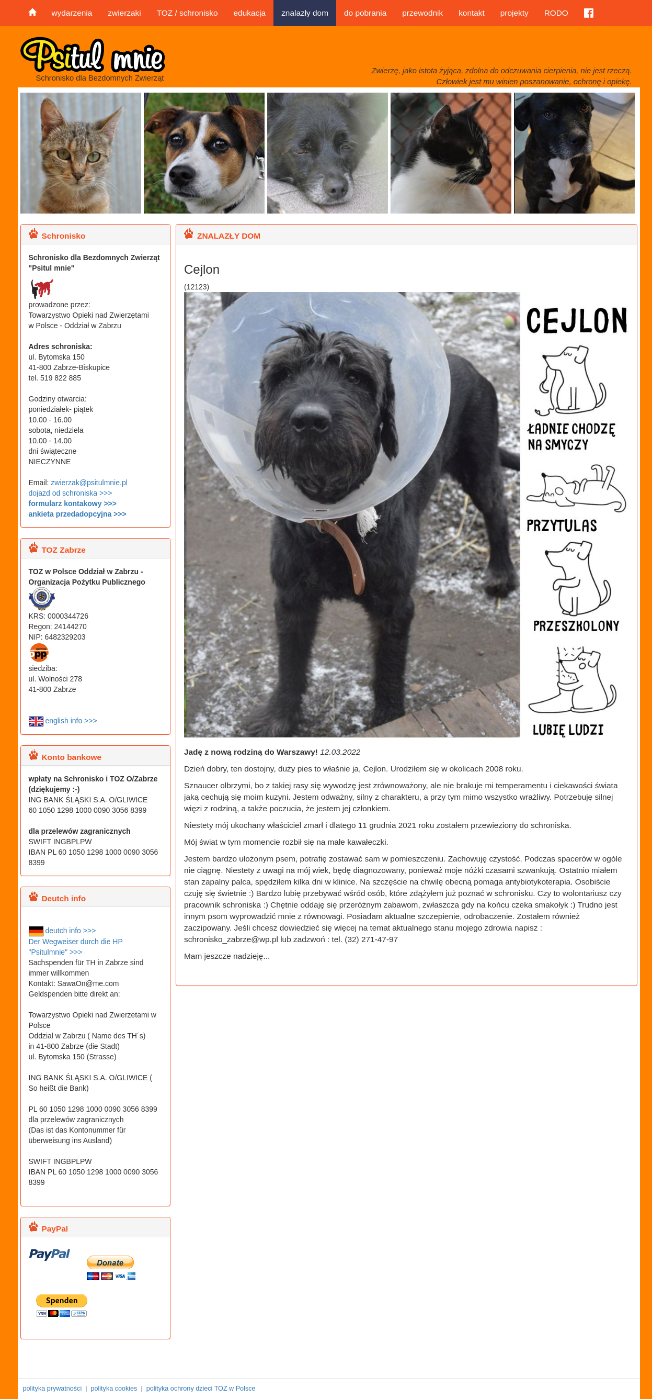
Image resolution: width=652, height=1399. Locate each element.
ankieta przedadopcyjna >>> (78, 514)
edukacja (250, 12)
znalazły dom (304, 12)
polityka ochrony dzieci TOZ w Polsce (201, 1388)
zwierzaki (124, 12)
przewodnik (422, 12)
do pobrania (365, 12)
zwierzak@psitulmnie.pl (89, 482)
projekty (514, 12)
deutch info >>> (62, 930)
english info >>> (63, 721)
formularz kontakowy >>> (73, 503)
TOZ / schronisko (187, 12)
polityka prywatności (52, 1388)
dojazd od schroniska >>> (70, 493)
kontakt (472, 12)
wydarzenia (72, 12)
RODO (556, 12)
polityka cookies (113, 1388)
